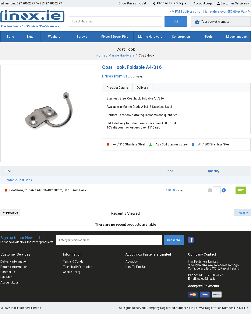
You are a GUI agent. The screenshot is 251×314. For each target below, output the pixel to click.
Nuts (30, 36)
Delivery (142, 87)
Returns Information (14, 266)
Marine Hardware (150, 36)
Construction (181, 36)
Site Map (6, 277)
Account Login (203, 3)
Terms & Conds (73, 261)
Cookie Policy (72, 272)
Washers (54, 36)
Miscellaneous (236, 36)
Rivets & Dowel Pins (114, 36)
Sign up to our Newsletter (26, 240)
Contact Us (7, 272)
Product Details (117, 87)
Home (100, 55)
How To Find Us (136, 266)
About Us (132, 261)
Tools (209, 36)
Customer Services (233, 3)
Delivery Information (14, 261)
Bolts (10, 36)
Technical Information (77, 266)
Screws (82, 36)
